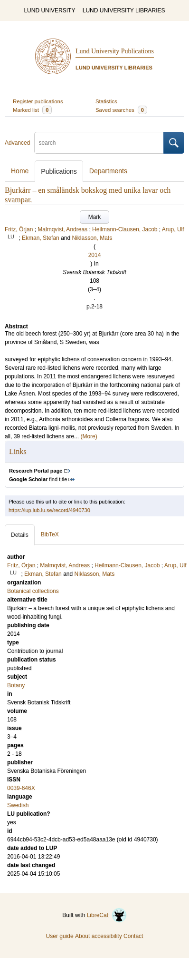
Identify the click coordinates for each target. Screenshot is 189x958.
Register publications (38, 101)
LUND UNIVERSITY (49, 10)
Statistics (106, 101)
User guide (60, 936)
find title (38, 479)
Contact (133, 936)
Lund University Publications (115, 51)
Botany (16, 685)
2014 (94, 255)
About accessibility (98, 936)
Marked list (32, 110)
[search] (99, 143)
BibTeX (50, 534)
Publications (59, 171)
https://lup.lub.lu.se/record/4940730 (49, 510)
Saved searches (121, 110)
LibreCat (107, 915)
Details (19, 535)
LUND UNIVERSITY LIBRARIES (124, 10)
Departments (108, 171)
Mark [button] (94, 217)
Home (19, 171)
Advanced (17, 142)
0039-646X (21, 788)
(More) (88, 436)
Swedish (17, 805)
